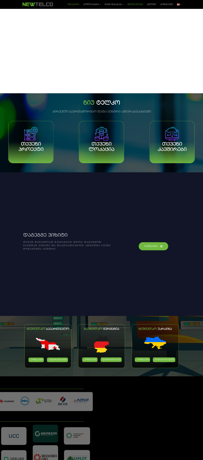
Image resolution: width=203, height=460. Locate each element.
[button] (100, 4)
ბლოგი (151, 4)
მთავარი (73, 4)
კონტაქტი (166, 4)
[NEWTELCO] (37, 4)
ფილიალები (135, 4)
